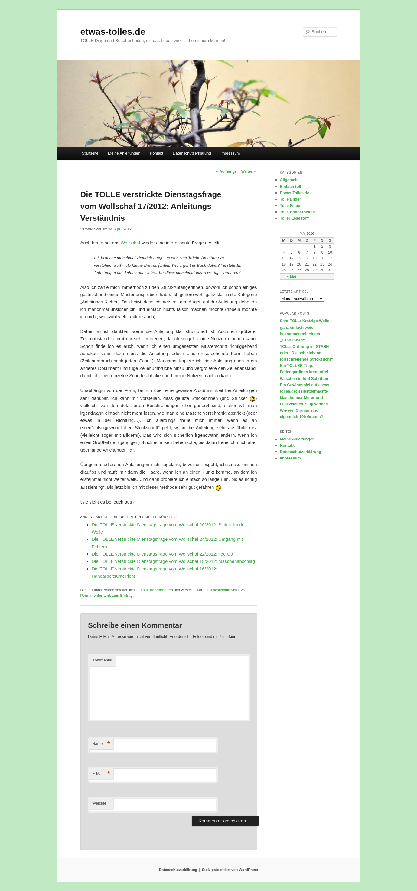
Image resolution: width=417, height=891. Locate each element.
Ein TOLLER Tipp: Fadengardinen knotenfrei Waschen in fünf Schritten (304, 371)
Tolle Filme (290, 205)
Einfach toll (290, 186)
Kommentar (102, 660)
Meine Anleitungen (124, 153)
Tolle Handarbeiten (157, 590)
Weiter (249, 171)
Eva (241, 590)
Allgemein (289, 180)
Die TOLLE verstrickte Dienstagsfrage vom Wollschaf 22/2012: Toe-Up (162, 553)
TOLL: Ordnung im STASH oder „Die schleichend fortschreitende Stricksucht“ (306, 352)
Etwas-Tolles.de (294, 193)
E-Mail (101, 773)
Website (99, 803)
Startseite (90, 153)
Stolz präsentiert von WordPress (230, 870)
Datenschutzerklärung (192, 153)
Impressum (230, 153)
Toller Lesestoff (294, 218)
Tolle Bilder (290, 199)
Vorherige (225, 171)
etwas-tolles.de (112, 32)
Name (101, 743)
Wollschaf (130, 242)
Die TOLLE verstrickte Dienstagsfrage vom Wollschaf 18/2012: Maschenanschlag (173, 561)
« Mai (291, 276)
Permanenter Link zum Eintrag (106, 595)
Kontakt (156, 153)
